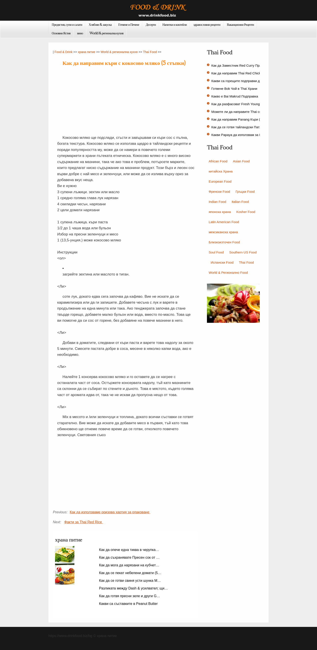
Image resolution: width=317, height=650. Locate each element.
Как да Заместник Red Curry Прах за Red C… (246, 65)
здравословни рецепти (206, 24)
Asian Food (241, 161)
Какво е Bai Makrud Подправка (235, 96)
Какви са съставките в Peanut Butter (129, 604)
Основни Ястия (61, 33)
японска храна (220, 212)
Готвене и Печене (128, 24)
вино (80, 33)
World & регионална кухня (106, 33)
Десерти (151, 24)
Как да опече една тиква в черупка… (129, 550)
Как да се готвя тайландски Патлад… (240, 127)
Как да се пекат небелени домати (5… (130, 573)
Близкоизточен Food (224, 242)
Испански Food (222, 262)
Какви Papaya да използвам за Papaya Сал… (246, 135)
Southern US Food (242, 252)
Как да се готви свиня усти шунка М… (130, 580)
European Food (220, 181)
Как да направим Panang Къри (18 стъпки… (244, 119)
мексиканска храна (223, 232)
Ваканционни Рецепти (240, 24)
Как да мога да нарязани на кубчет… (129, 565)
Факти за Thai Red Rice (83, 522)
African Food (218, 161)
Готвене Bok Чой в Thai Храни (234, 88)
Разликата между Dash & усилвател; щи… (133, 588)
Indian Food (217, 202)
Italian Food (240, 202)
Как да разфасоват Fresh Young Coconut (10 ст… (248, 104)
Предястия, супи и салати (67, 24)
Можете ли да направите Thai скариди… (242, 112)
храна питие (86, 52)
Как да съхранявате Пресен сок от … (129, 557)
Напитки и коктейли (174, 24)
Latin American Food (224, 222)
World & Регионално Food (228, 272)
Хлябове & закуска (100, 24)
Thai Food (150, 52)
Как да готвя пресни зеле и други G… (129, 596)
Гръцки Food (245, 191)
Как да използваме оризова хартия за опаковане (110, 512)
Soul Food (216, 252)
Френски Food (219, 191)
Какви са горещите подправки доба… (240, 81)
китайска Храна (221, 171)
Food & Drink (64, 52)
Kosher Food (245, 212)
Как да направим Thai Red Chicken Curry (242, 73)
